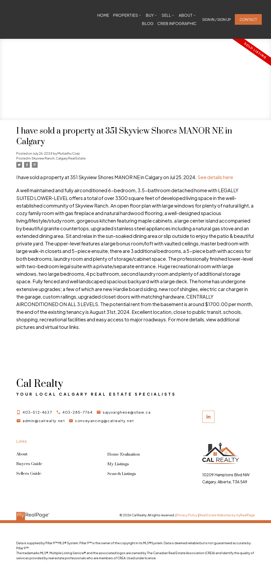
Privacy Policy (187, 515)
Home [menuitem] (103, 15)
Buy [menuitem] (149, 15)
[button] (216, 19)
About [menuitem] (185, 15)
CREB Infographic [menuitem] (176, 23)
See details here (215, 177)
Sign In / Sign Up (216, 19)
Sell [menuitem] (165, 15)
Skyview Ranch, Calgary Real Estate (58, 158)
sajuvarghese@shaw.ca (127, 412)
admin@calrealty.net (44, 420)
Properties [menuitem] (124, 15)
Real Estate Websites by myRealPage (227, 515)
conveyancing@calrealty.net (104, 420)
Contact (248, 19)
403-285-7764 (77, 412)
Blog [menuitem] (147, 23)
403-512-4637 (37, 412)
